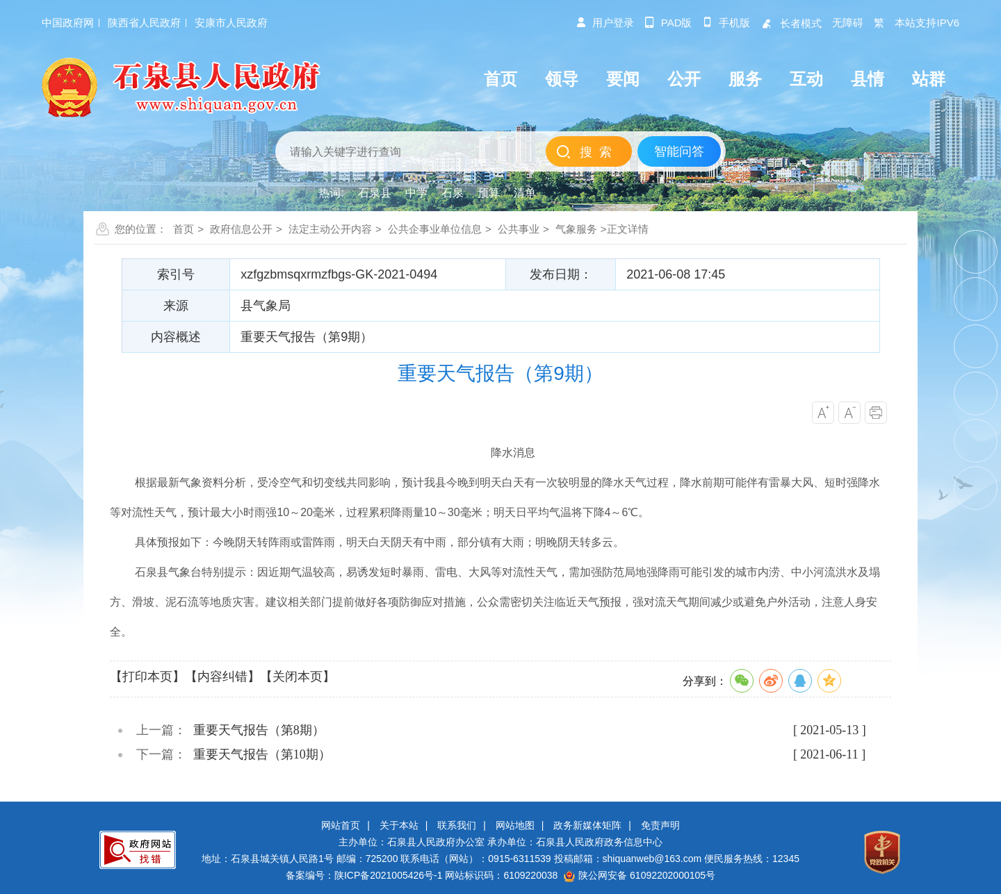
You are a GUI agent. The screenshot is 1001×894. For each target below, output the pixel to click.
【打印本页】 (147, 677)
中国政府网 (68, 22)
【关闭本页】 (297, 677)
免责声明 (660, 825)
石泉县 (374, 193)
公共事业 (518, 229)
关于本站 (399, 825)
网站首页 (340, 825)
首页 (183, 229)
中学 (416, 193)
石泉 (452, 193)
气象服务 (576, 229)
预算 (489, 193)
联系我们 (456, 825)
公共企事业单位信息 (435, 229)
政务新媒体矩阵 (587, 825)
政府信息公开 (241, 229)
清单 (525, 193)
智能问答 (679, 151)
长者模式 (791, 23)
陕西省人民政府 (144, 22)
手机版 (726, 22)
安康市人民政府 (231, 22)
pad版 (668, 22)
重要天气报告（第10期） (262, 754)
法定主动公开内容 (330, 229)
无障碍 (847, 22)
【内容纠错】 (222, 677)
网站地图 (515, 825)
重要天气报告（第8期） (259, 730)
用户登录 (605, 22)
